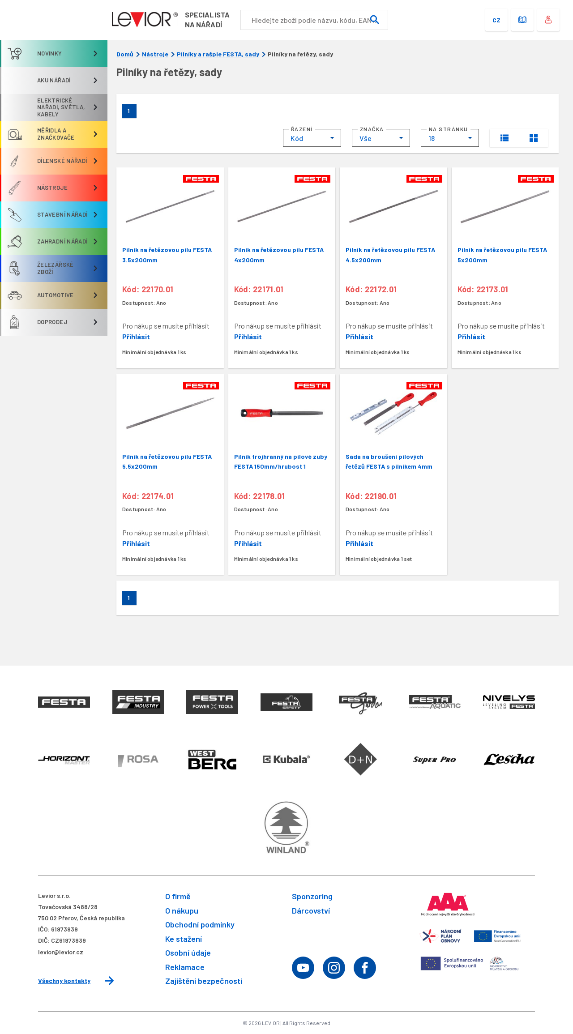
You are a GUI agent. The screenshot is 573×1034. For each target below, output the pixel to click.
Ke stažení (183, 939)
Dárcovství (311, 910)
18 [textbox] (431, 138)
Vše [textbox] (365, 138)
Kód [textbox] (297, 138)
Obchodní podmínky (200, 924)
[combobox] (312, 138)
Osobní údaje (188, 952)
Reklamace (185, 967)
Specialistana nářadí (209, 19)
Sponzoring (312, 896)
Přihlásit (136, 336)
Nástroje (155, 54)
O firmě (178, 896)
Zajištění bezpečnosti (203, 981)
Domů (124, 54)
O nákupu (181, 910)
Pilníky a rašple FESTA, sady (218, 54)
